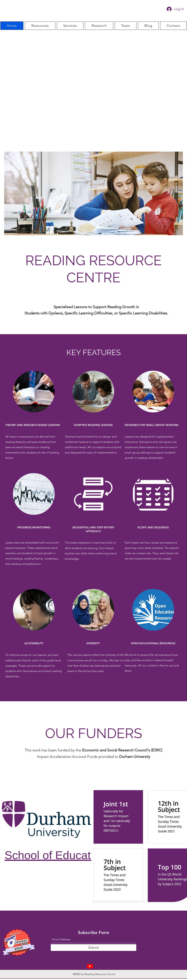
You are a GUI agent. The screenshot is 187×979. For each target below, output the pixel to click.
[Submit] (93, 947)
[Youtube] (90, 966)
